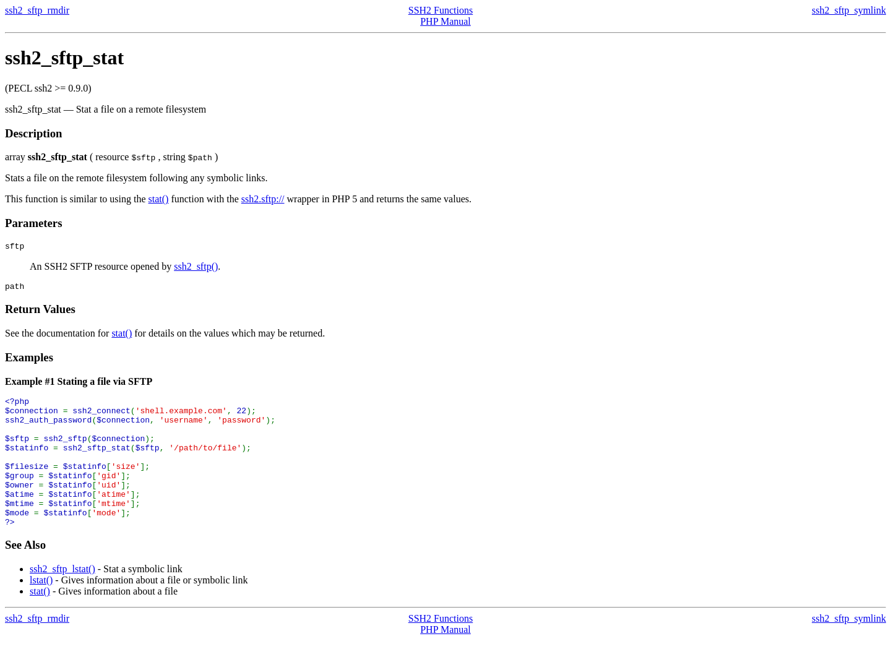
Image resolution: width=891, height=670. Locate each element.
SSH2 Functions (440, 10)
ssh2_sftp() (196, 268)
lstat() (41, 609)
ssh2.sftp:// (263, 199)
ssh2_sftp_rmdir (37, 10)
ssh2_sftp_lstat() (62, 598)
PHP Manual (445, 21)
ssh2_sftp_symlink (849, 10)
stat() (158, 199)
